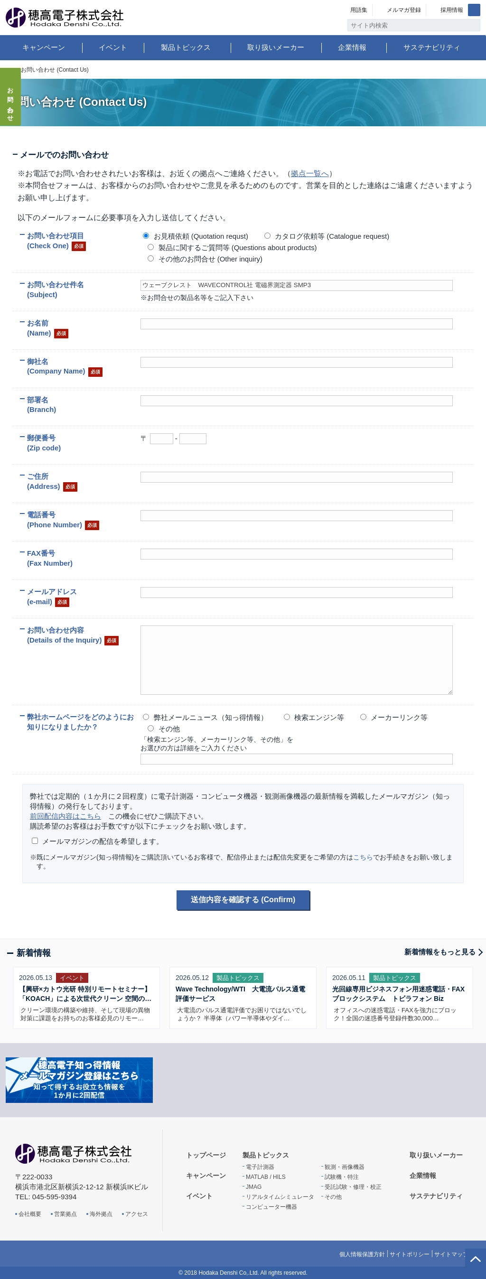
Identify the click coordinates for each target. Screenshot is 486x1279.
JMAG (254, 1187)
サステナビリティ (431, 47)
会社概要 (30, 1214)
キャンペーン (43, 47)
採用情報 (451, 10)
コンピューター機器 (271, 1207)
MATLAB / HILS (266, 1177)
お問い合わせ (10, 102)
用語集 (358, 10)
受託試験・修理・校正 (353, 1187)
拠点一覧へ (310, 173)
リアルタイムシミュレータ (280, 1197)
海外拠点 (101, 1214)
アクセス (136, 1214)
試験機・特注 (342, 1177)
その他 (333, 1197)
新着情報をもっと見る (440, 951)
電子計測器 (260, 1167)
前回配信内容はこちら (65, 816)
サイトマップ (451, 1254)
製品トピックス (186, 47)
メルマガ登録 (404, 10)
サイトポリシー (410, 1254)
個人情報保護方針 (362, 1254)
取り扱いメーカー (275, 47)
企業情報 (352, 47)
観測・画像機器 (344, 1167)
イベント (113, 47)
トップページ (206, 1155)
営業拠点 (65, 1214)
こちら (363, 857)
